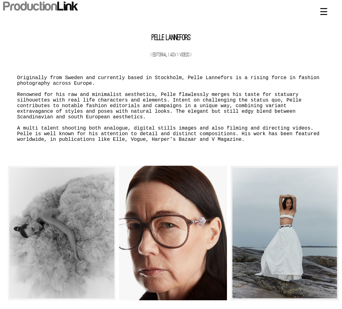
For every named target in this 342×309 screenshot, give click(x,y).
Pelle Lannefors (171, 38)
